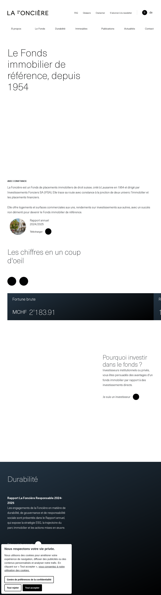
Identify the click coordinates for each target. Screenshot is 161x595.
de (151, 12)
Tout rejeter (13, 588)
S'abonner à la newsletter (121, 12)
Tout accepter (32, 588)
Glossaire (87, 12)
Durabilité (60, 28)
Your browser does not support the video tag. (80, 138)
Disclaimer (100, 12)
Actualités (129, 28)
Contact (149, 28)
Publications (105, 28)
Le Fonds (38, 28)
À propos (14, 28)
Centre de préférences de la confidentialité (29, 579)
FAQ (76, 12)
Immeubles (81, 28)
